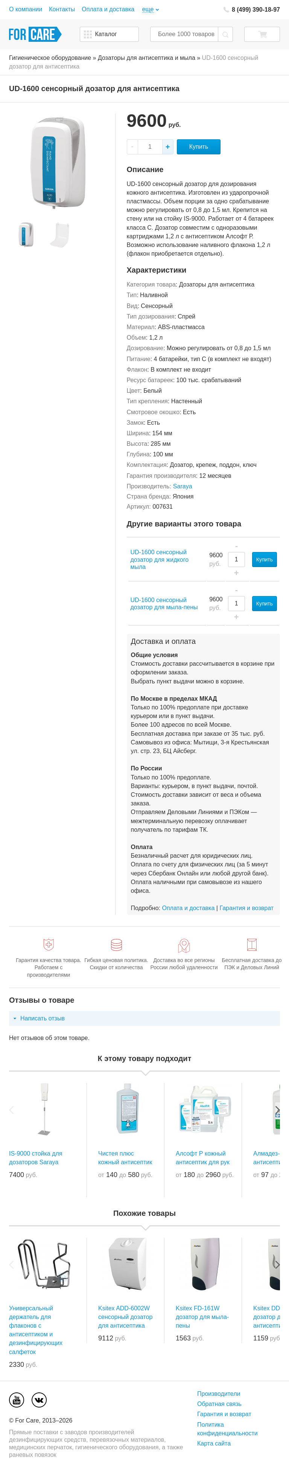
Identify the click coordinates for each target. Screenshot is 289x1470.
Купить (198, 146)
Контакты (62, 9)
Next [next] (277, 1110)
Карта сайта (214, 1443)
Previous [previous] (11, 1110)
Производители (218, 1394)
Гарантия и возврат (246, 908)
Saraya (182, 486)
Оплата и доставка (108, 9)
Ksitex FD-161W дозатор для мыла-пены (202, 1317)
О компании (25, 9)
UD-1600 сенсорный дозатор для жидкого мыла (160, 559)
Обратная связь (219, 1404)
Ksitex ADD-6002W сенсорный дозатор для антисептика (125, 1317)
